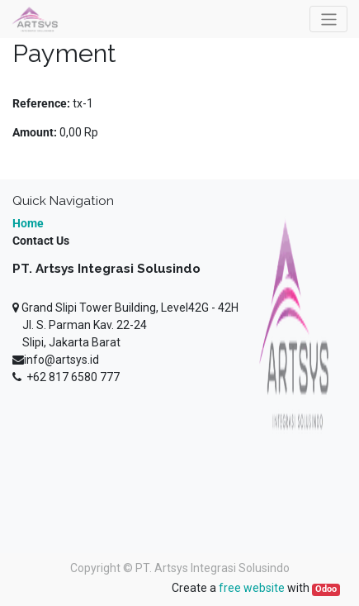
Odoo (326, 589)
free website (252, 587)
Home (28, 223)
